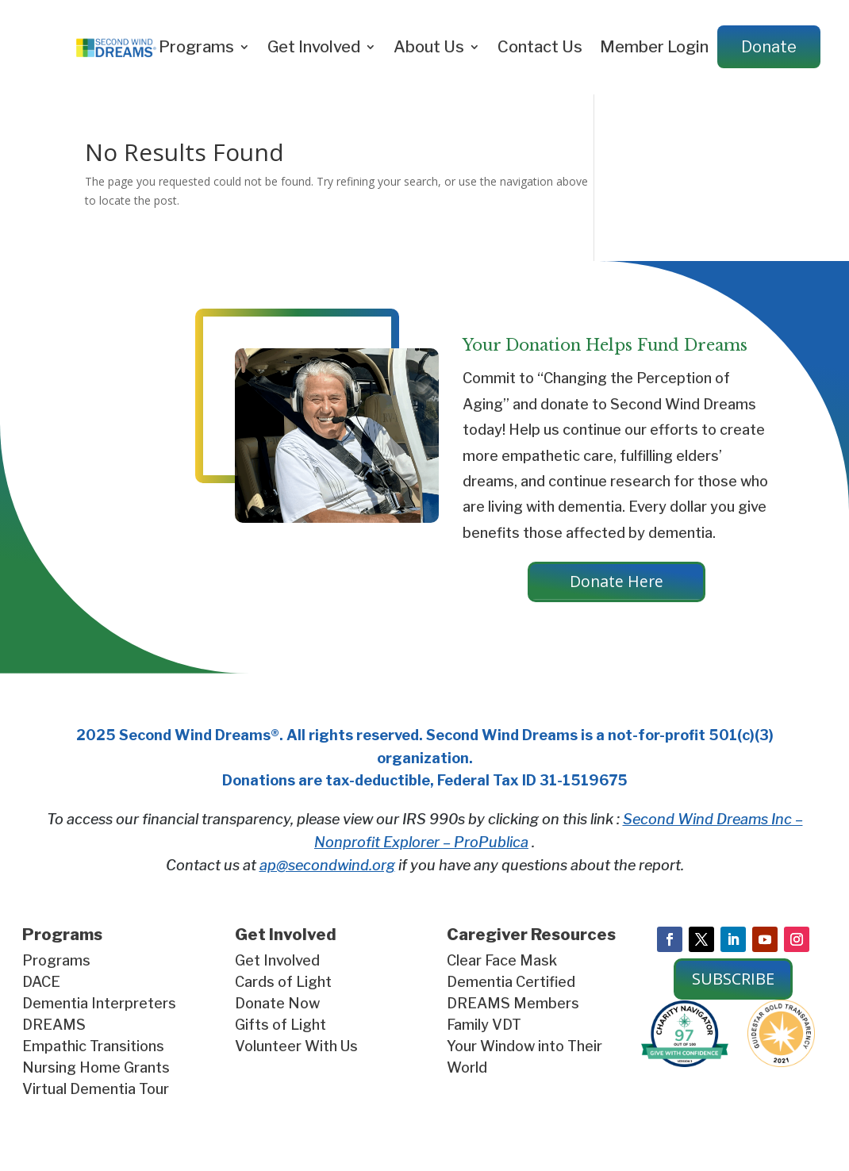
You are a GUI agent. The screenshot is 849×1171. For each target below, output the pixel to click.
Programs (196, 46)
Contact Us (539, 46)
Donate (769, 46)
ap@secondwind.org (327, 866)
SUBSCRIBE (733, 980)
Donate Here (616, 582)
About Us (429, 46)
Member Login (654, 46)
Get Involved (313, 46)
